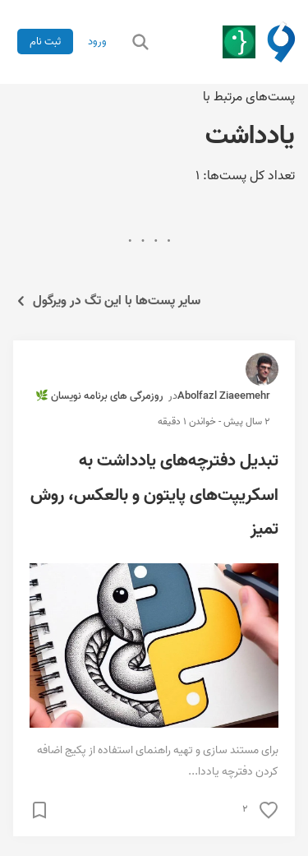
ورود (97, 41)
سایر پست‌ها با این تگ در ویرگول (106, 301)
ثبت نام (45, 41)
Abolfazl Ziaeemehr (223, 396)
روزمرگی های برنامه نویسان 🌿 (99, 396)
